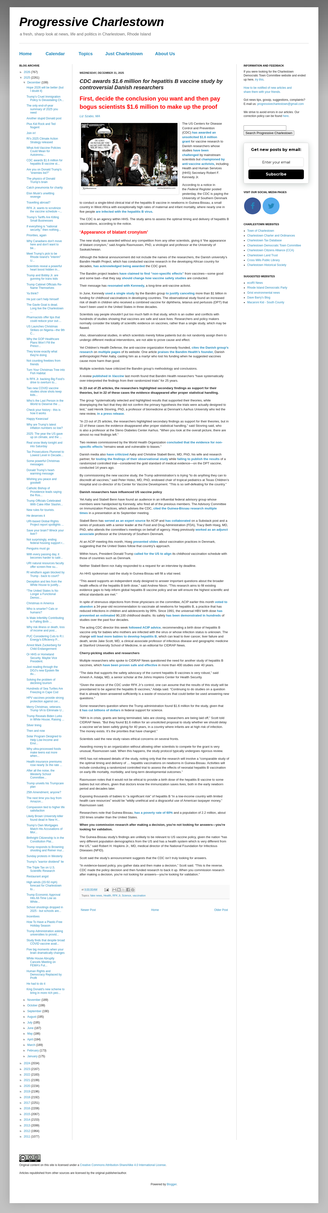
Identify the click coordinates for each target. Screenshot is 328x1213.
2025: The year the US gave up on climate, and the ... (45, 435)
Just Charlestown (124, 53)
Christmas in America (40, 603)
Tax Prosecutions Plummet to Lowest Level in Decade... (45, 453)
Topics (86, 53)
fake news (96, 895)
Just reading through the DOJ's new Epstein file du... (43, 670)
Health (107, 895)
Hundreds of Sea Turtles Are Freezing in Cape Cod (45, 690)
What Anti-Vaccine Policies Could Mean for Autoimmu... (44, 151)
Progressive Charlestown (91, 22)
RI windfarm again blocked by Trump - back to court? (45, 574)
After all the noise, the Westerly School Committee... (41, 774)
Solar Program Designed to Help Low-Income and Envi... (44, 740)
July (30, 1022)
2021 (27, 1080)
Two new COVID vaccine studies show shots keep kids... (44, 391)
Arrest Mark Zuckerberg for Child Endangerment (44, 647)
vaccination (139, 895)
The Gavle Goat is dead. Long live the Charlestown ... (45, 308)
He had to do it (36, 983)
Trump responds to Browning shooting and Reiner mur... (45, 848)
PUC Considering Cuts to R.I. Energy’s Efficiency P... (45, 638)
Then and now (36, 730)
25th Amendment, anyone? (44, 792)
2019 (27, 1091)
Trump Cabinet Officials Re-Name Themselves (44, 286)
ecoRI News (255, 283)
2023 (27, 1069)
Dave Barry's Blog (258, 297)
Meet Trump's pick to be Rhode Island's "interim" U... (44, 257)
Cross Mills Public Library (263, 260)
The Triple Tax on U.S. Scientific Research (41, 869)
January (32, 1056)
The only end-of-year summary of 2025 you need (42, 109)
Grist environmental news (263, 292)
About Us (165, 53)
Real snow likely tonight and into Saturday (44, 444)
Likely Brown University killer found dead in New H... (45, 817)
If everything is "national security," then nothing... (44, 228)
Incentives (33, 916)
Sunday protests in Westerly (44, 856)
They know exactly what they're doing (42, 353)
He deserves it (36, 515)
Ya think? (32, 293)
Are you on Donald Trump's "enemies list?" (44, 171)
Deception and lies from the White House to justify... (44, 583)
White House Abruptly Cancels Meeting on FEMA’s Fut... (41, 962)
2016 (27, 1108)
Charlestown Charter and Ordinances (271, 235)
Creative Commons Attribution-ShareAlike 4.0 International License (123, 1165)
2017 (27, 1103)
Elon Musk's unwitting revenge (40, 195)
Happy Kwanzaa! (37, 418)
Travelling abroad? (38, 202)
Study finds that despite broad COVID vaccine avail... (46, 942)
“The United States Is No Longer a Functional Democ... (42, 594)
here (286, 116)
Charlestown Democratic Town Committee (274, 245)
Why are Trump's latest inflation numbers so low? (45, 426)
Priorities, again (37, 235)
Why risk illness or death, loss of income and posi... (46, 628)
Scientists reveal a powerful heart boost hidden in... (44, 267)
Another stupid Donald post (44, 118)
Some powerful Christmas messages (43, 462)
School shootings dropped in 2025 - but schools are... (45, 909)
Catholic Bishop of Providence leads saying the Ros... (44, 492)
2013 (27, 1125)
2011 (27, 1136)
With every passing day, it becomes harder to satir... (45, 556)
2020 (27, 1086)
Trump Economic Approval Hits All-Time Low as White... (43, 898)
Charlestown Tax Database (264, 240)
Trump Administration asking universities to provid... (45, 932)
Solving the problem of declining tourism (41, 681)
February (33, 1050)
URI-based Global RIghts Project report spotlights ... (45, 523)
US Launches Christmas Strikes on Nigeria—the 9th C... (46, 330)
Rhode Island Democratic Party (267, 287)
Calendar (55, 53)
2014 (27, 1119)
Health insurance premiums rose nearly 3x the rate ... (44, 763)
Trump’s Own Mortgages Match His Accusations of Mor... (44, 829)
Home (25, 53)
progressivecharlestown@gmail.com (280, 104)
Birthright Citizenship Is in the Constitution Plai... (45, 839)
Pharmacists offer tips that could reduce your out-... (44, 319)
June (30, 1028)
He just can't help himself (43, 299)
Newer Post (88, 910)
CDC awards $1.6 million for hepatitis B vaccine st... (44, 162)
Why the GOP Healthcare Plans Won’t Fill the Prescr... (43, 342)
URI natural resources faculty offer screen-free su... (45, 565)
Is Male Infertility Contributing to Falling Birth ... (45, 619)
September (34, 1011)
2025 (27, 77)
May (30, 1033)
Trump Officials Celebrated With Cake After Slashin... (45, 502)
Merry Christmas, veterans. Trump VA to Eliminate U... (45, 708)
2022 (27, 1074)
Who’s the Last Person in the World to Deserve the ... (45, 402)
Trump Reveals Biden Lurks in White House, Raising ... (45, 717)
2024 (27, 1063)
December (34, 82)
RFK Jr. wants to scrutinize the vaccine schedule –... (44, 209)
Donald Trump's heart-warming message (41, 471)
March (31, 1045)
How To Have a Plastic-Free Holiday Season (44, 923)
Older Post (221, 910)
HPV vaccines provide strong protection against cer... (45, 699)
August (32, 1016)
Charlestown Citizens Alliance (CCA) (270, 250)
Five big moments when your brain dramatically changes (46, 951)
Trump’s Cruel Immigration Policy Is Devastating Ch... (45, 98)
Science (126, 895)
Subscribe (276, 174)
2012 (27, 1131)
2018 (27, 1097)
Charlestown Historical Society (266, 265)
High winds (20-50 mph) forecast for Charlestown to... (44, 886)
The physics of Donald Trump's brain (41, 180)
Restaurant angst (37, 876)
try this (259, 79)
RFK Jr (116, 895)
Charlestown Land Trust (262, 255)
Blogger (172, 1184)
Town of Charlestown (260, 230)
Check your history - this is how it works (44, 411)
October (32, 1005)
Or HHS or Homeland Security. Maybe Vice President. (42, 658)
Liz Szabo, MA (90, 116)
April (30, 1039)
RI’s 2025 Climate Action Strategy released (42, 140)
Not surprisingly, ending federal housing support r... (45, 541)
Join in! (31, 133)
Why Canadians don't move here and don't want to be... (44, 244)
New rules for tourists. (41, 510)
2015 (27, 1114)
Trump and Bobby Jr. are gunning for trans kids (42, 277)
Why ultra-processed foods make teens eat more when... (44, 752)
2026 (27, 72)
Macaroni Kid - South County (265, 302)
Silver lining (34, 725)
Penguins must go (38, 548)
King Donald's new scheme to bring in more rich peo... (46, 991)
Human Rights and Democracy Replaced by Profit (44, 974)
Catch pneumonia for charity (45, 187)
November (34, 1000)
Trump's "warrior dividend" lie (45, 861)
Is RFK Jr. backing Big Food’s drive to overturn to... (45, 380)
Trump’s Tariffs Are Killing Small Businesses (43, 219)
